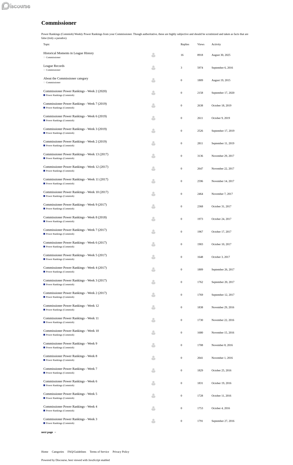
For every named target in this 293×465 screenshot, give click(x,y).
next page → (48, 432)
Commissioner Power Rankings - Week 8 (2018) (75, 217)
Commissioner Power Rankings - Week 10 (71, 331)
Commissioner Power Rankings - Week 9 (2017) (75, 204)
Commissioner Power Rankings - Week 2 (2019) (75, 141)
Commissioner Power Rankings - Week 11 (71, 318)
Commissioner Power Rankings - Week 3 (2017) (75, 280)
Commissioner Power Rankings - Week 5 (70, 394)
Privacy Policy (121, 451)
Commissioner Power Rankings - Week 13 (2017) (75, 154)
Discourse (61, 460)
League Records (53, 66)
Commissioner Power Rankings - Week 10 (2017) (75, 192)
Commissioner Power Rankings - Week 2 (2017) (75, 293)
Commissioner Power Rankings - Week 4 (70, 406)
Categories (58, 451)
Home (44, 451)
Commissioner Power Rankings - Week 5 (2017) (75, 255)
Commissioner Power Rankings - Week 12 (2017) (75, 167)
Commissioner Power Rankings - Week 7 (70, 369)
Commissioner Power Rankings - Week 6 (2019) (75, 116)
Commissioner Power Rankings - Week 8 (70, 356)
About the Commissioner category (65, 78)
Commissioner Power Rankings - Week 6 (70, 381)
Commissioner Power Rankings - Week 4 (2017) (75, 267)
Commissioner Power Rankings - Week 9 (70, 343)
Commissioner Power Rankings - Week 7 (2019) (75, 103)
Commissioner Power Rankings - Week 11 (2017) (75, 179)
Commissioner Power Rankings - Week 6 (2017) (75, 242)
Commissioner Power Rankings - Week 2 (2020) (75, 91)
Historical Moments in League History (68, 53)
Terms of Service (99, 451)
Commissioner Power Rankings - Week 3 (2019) (75, 129)
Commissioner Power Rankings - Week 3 (70, 419)
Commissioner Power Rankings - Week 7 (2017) (75, 230)
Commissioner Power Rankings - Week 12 (71, 305)
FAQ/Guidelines (76, 451)
